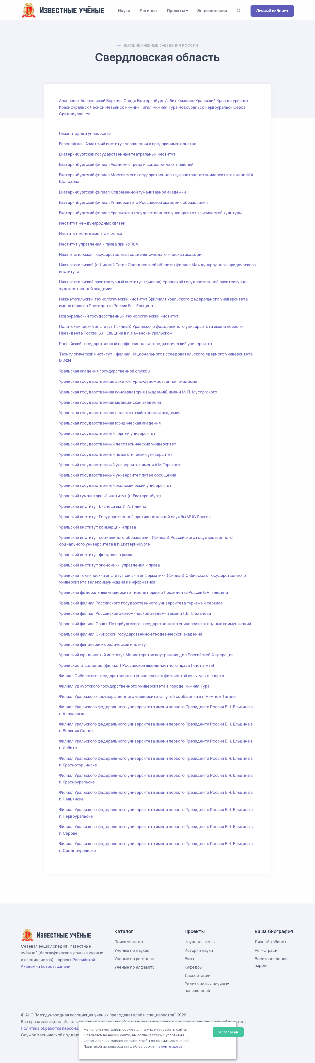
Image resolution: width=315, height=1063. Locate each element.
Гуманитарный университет (86, 133)
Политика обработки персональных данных (63, 1028)
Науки (124, 10)
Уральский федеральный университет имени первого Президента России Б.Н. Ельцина (143, 592)
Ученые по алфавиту (134, 967)
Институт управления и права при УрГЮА (98, 244)
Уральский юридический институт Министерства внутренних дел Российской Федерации (146, 654)
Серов (239, 107)
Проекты (176, 10)
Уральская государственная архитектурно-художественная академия (128, 381)
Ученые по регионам (134, 958)
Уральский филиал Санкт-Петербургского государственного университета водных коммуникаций (155, 623)
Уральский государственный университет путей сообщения (117, 475)
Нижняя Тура (165, 107)
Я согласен (228, 1032)
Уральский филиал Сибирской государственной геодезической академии (130, 634)
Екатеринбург (150, 100)
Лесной (97, 107)
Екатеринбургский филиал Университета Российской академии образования (133, 202)
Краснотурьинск (232, 100)
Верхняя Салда (121, 100)
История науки (199, 950)
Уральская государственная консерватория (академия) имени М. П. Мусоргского (138, 392)
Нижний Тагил (138, 107)
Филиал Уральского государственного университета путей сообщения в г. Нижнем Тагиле (147, 696)
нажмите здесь (169, 1046)
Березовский (92, 100)
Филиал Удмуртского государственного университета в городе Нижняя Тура (134, 686)
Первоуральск (218, 107)
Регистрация (267, 950)
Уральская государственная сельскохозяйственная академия (119, 412)
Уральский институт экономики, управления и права (109, 565)
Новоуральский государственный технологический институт (118, 316)
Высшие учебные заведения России (161, 45)
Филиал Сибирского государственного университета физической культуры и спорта (141, 675)
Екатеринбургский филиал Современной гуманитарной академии (122, 192)
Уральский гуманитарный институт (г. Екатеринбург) (110, 495)
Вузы (189, 958)
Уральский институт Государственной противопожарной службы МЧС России (135, 516)
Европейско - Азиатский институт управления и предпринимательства (127, 143)
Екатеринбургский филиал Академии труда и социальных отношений (126, 164)
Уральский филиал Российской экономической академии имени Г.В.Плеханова (135, 613)
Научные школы (200, 941)
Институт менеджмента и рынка (90, 233)
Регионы (148, 10)
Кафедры (193, 967)
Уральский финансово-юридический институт (103, 644)
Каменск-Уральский (196, 100)
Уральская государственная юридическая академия (110, 423)
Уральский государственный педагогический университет (116, 454)
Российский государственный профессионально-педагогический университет (136, 343)
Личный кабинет (272, 11)
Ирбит (170, 100)
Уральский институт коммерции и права (97, 527)
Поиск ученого (128, 941)
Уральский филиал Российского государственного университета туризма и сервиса (140, 603)
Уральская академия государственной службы (104, 371)
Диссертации (197, 975)
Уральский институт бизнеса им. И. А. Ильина (102, 506)
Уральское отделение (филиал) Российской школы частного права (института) (136, 665)
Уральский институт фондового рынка (96, 554)
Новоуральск (191, 107)
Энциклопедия (212, 10)
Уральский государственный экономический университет (115, 485)
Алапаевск (69, 100)
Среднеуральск (74, 114)
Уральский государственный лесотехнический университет (117, 444)
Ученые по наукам (132, 950)
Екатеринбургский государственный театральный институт (117, 154)
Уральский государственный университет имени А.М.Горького (119, 464)
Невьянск (114, 107)
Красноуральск (74, 107)
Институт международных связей (92, 223)
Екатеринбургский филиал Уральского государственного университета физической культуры (150, 212)
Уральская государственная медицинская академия (110, 402)
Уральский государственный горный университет (107, 433)
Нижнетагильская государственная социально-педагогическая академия (131, 254)
